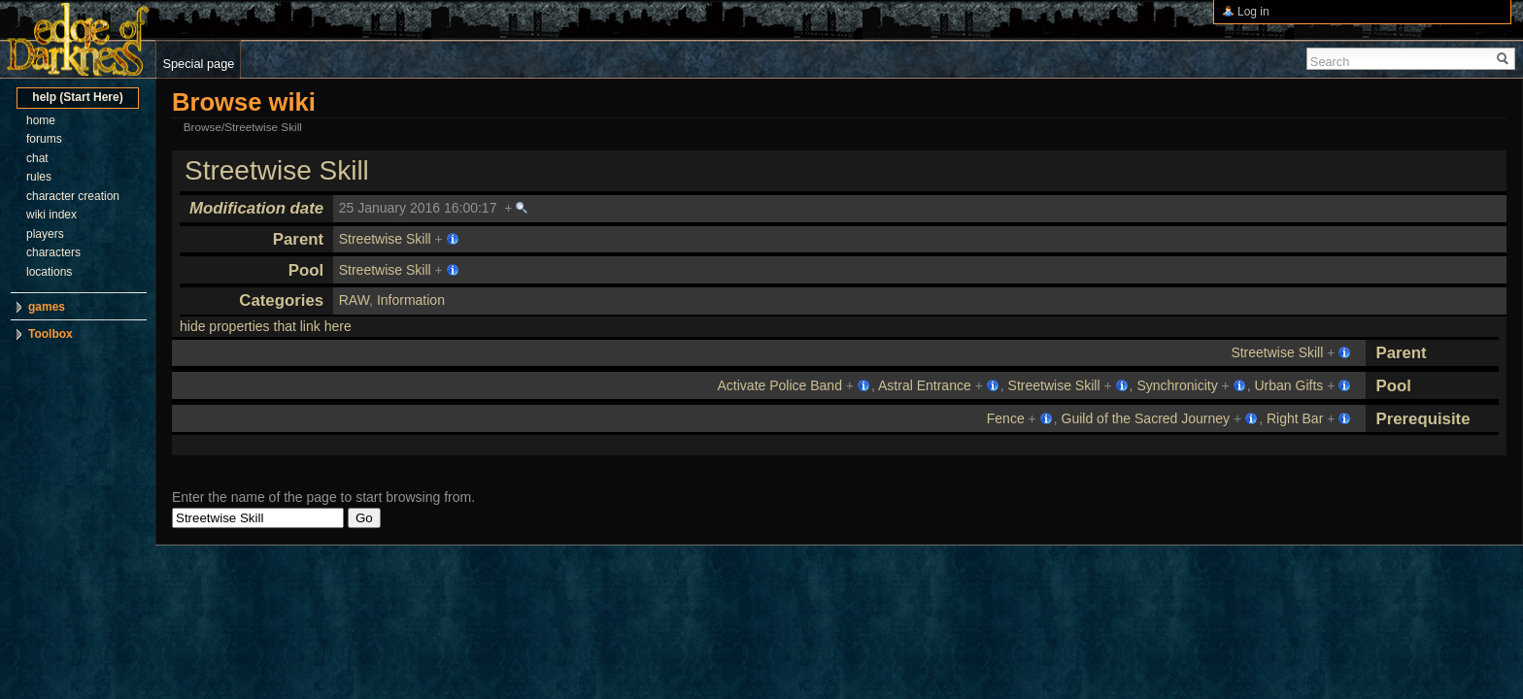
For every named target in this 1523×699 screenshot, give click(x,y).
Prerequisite (1422, 419)
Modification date (256, 208)
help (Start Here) (77, 97)
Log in (1253, 11)
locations (49, 272)
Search (1330, 61)
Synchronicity (1176, 385)
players (45, 234)
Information (411, 300)
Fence (1006, 418)
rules (38, 176)
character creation (72, 196)
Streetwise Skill (277, 170)
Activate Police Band (780, 385)
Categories (281, 300)
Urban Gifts (1289, 385)
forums (44, 139)
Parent (298, 239)
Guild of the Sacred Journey (1146, 418)
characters (53, 252)
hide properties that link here (266, 326)
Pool (305, 270)
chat (37, 158)
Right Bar (1295, 418)
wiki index (51, 214)
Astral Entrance (924, 385)
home (40, 120)
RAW (354, 300)
